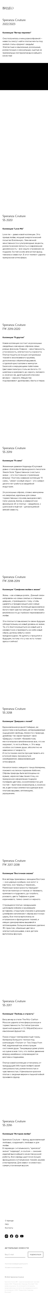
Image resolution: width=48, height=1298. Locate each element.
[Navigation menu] (44, 6)
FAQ (7, 1224)
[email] (15, 1254)
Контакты (9, 1228)
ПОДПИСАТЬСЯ (35, 1255)
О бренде (9, 1221)
